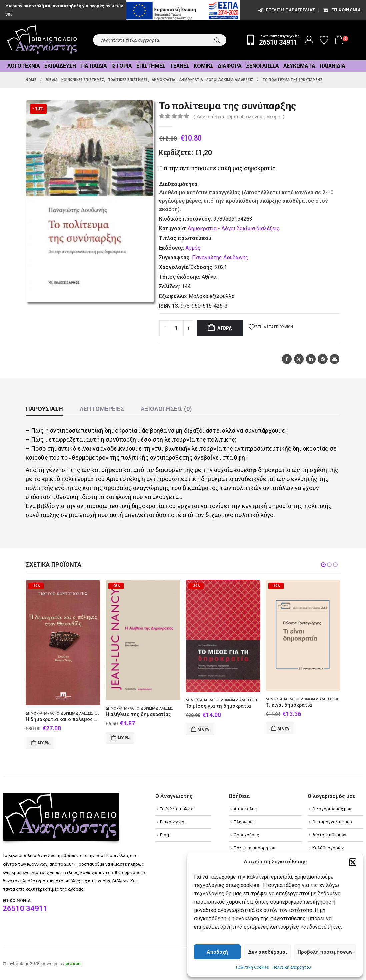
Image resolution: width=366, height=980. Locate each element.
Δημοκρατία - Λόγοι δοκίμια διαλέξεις (234, 228)
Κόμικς (203, 66)
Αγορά (224, 328)
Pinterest (322, 359)
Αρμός (193, 248)
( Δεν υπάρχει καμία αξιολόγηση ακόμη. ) (239, 117)
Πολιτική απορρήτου (291, 967)
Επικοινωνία (342, 9)
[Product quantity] (176, 328)
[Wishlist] (324, 40)
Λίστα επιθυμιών (329, 834)
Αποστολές (245, 808)
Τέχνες (179, 66)
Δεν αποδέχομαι (267, 952)
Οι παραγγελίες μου (332, 821)
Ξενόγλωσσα (262, 66)
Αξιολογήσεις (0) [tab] (166, 408)
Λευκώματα (299, 66)
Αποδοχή (217, 952)
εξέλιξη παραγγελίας (286, 9)
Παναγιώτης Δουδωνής (220, 257)
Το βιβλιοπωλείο (177, 808)
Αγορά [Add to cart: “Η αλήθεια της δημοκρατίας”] (123, 738)
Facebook (287, 359)
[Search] (217, 40)
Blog (164, 834)
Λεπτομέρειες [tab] (102, 408)
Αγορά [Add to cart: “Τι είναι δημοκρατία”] (283, 728)
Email (334, 359)
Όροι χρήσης (246, 834)
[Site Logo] (42, 40)
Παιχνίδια (332, 66)
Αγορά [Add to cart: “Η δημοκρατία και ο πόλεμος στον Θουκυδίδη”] (43, 743)
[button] (352, 862)
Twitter (299, 359)
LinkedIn (311, 359)
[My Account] (309, 40)
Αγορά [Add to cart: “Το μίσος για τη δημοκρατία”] (203, 729)
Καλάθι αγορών (328, 847)
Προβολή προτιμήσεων (325, 952)
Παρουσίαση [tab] (44, 408)
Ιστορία (121, 66)
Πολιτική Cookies (252, 967)
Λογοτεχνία (23, 66)
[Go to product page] (63, 642)
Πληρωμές (244, 821)
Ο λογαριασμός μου (331, 808)
